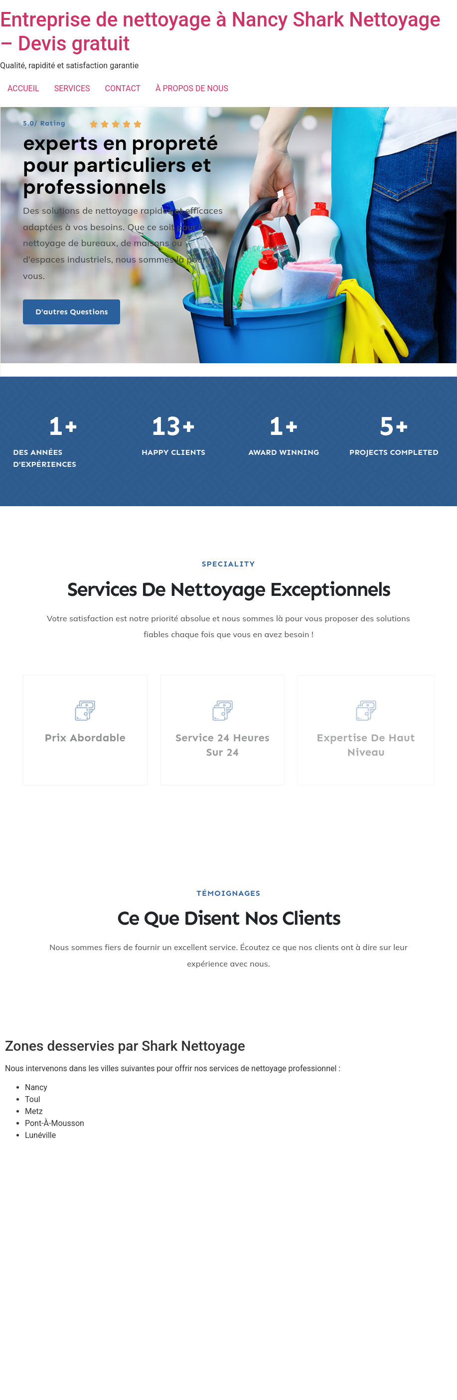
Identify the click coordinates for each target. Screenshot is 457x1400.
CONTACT (123, 88)
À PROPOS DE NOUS (191, 88)
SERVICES (72, 88)
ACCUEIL (23, 88)
